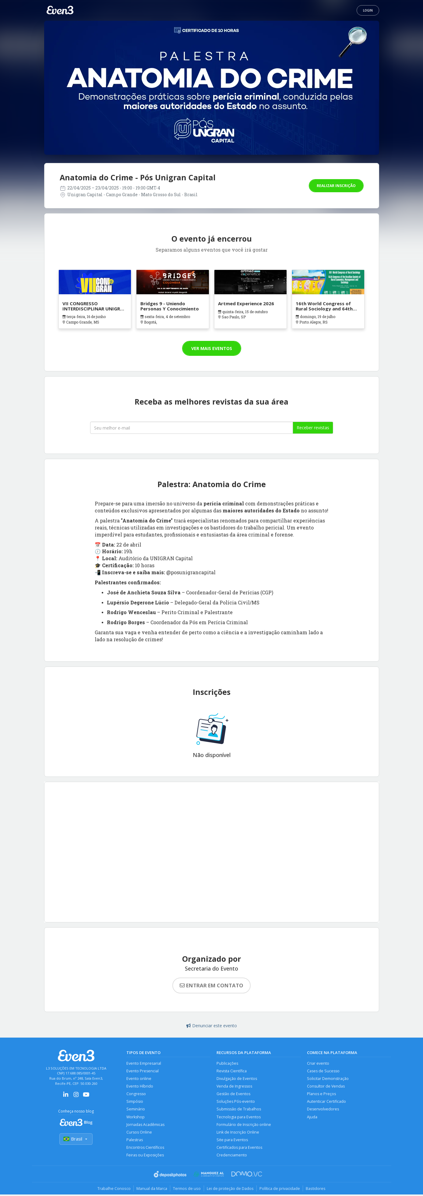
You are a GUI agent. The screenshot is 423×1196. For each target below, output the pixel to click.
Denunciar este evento (211, 1025)
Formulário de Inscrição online (244, 1125)
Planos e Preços (321, 1094)
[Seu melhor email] (191, 428)
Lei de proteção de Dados (230, 1189)
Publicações (227, 1063)
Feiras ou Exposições (145, 1156)
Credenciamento (232, 1156)
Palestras (134, 1141)
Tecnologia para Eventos (239, 1117)
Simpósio (134, 1102)
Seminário (135, 1110)
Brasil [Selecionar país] (76, 1139)
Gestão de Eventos (233, 1094)
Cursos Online (139, 1133)
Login (368, 10)
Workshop (135, 1117)
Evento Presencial (142, 1071)
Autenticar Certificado (326, 1102)
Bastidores (317, 1189)
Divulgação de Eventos (237, 1078)
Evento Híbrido (139, 1086)
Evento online (138, 1078)
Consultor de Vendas (326, 1086)
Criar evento (318, 1063)
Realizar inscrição (336, 185)
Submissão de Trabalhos (239, 1110)
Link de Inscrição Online (238, 1133)
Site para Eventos (232, 1141)
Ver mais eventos (211, 348)
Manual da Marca (151, 1189)
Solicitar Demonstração (328, 1078)
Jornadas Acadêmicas (145, 1125)
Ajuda (312, 1117)
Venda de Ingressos (234, 1086)
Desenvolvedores (323, 1110)
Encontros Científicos (145, 1148)
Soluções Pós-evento (236, 1102)
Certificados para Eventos (239, 1148)
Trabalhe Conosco (112, 1189)
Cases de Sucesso (323, 1071)
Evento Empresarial (143, 1063)
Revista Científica (232, 1071)
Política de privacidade (280, 1189)
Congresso (136, 1094)
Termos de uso (187, 1189)
